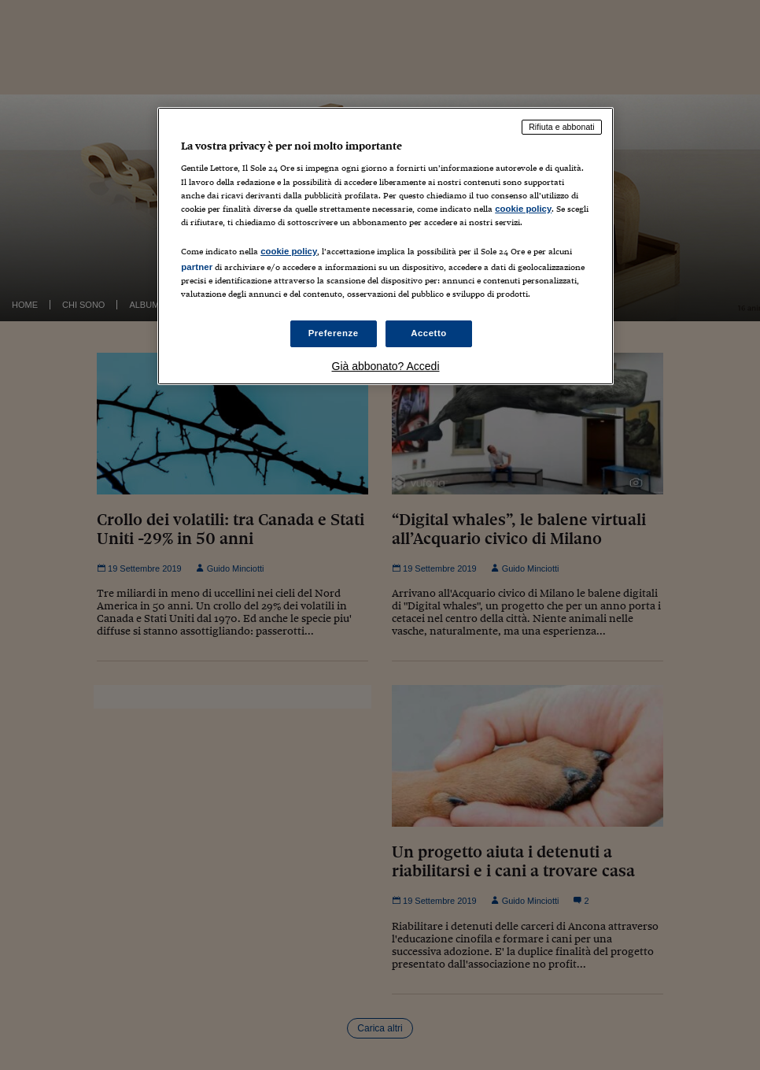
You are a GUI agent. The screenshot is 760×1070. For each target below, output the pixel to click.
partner (196, 267)
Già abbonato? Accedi (386, 366)
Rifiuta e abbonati (562, 126)
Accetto (429, 333)
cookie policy (523, 208)
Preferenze (333, 333)
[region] (385, 246)
